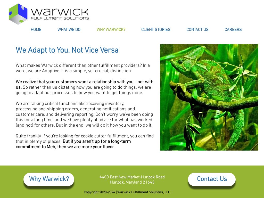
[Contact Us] (212, 179)
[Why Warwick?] (48, 179)
